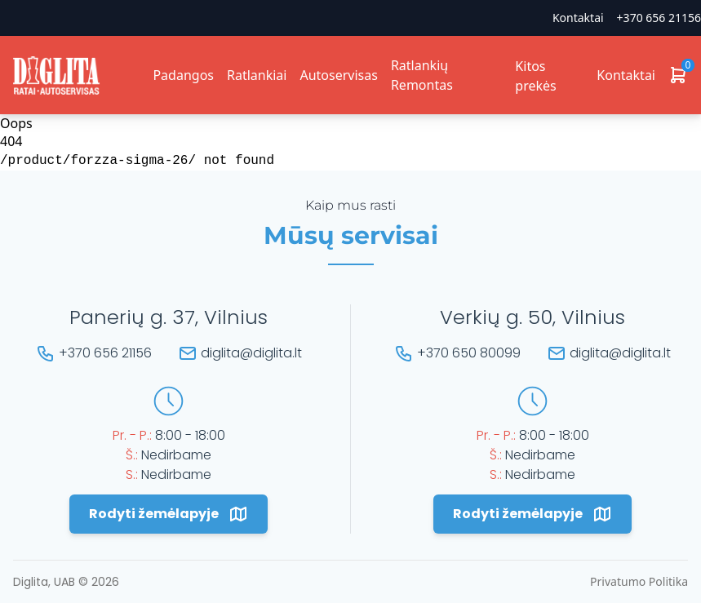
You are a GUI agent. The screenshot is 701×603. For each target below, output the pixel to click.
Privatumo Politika (639, 581)
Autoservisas (338, 75)
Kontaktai (578, 17)
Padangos (183, 75)
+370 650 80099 (469, 353)
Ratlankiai (256, 75)
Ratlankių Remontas (422, 75)
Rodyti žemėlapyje (168, 514)
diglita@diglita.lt (251, 353)
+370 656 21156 (659, 17)
